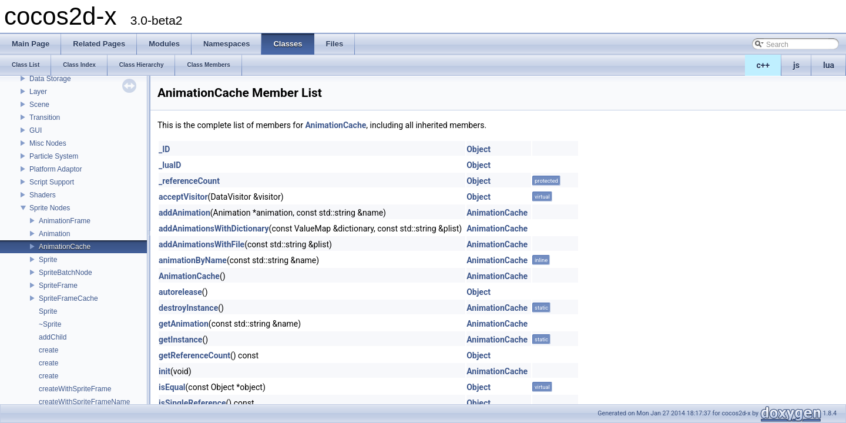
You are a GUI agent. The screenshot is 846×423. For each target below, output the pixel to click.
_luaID (170, 165)
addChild (52, 337)
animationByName (193, 260)
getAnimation (184, 323)
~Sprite (50, 324)
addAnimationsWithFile (201, 244)
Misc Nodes (47, 143)
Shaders (42, 195)
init (164, 371)
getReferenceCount (194, 355)
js (796, 65)
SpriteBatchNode (65, 272)
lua (828, 65)
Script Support (51, 182)
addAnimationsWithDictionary (214, 228)
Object (478, 149)
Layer (38, 92)
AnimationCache (64, 247)
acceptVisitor (183, 197)
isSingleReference (192, 403)
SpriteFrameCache (68, 298)
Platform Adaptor (55, 169)
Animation (54, 234)
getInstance (180, 339)
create (48, 350)
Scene (39, 104)
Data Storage (50, 79)
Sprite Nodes (49, 208)
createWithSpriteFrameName (84, 402)
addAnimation (184, 212)
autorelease (180, 292)
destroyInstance (188, 308)
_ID (164, 149)
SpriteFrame (58, 285)
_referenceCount (189, 181)
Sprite (48, 260)
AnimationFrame (64, 221)
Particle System (53, 156)
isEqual (172, 387)
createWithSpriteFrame (75, 389)
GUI (35, 130)
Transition (44, 117)
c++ (763, 65)
